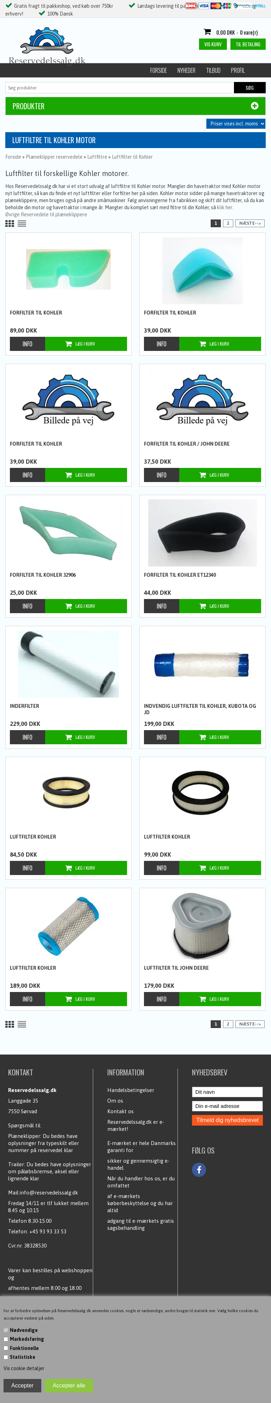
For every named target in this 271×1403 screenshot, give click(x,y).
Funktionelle (24, 1348)
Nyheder (49, 70)
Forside (20, 70)
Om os (115, 1101)
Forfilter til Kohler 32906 (43, 575)
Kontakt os (120, 1111)
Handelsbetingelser (130, 1090)
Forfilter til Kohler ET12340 (180, 575)
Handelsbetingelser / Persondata (155, 70)
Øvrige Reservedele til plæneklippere (46, 214)
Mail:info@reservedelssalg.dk (43, 1193)
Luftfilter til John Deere (176, 968)
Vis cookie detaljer (24, 1368)
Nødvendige (24, 1330)
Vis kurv (213, 44)
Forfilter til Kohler (36, 313)
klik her (224, 207)
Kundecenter (218, 70)
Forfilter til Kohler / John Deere (187, 444)
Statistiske (22, 1357)
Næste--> (250, 223)
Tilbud (75, 70)
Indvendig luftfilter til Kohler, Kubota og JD (200, 709)
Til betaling (248, 44)
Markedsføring (27, 1339)
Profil (100, 70)
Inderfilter (24, 706)
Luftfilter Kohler (33, 837)
